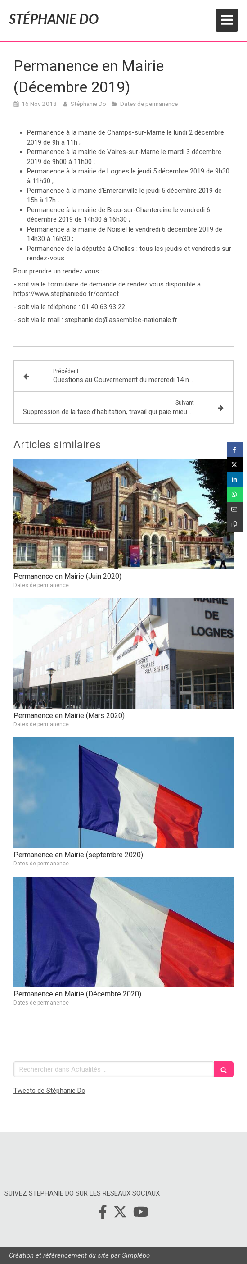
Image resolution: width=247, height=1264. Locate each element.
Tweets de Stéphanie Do (49, 1091)
